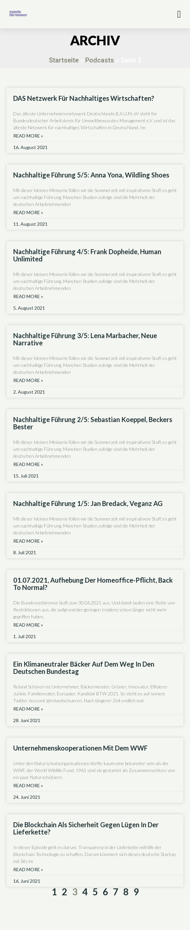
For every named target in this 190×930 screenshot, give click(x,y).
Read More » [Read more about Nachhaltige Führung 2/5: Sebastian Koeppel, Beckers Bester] (28, 464)
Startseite (64, 60)
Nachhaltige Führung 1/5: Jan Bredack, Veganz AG (88, 503)
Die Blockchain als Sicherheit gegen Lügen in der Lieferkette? (86, 828)
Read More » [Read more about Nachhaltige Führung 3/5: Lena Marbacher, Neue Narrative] (28, 380)
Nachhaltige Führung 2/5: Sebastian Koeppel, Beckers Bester (92, 423)
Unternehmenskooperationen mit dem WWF (80, 748)
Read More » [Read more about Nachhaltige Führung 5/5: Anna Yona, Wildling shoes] (28, 212)
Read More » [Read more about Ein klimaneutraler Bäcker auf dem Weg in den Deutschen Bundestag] (28, 709)
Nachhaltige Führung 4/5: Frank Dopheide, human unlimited (87, 255)
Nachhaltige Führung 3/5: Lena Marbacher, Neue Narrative (85, 339)
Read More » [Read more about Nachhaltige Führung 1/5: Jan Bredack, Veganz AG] (28, 541)
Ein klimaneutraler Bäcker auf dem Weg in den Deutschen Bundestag (83, 667)
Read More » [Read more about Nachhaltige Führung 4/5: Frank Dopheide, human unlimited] (28, 296)
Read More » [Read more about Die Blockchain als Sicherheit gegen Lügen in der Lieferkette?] (28, 869)
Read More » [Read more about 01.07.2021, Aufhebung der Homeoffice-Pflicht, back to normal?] (28, 625)
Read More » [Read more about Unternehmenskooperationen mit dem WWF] (28, 785)
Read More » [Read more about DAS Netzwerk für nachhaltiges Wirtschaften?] (28, 136)
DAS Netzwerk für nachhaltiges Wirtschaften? (83, 98)
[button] (179, 14)
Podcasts (99, 60)
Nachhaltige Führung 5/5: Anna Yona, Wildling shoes (91, 175)
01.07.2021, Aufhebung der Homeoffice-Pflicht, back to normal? (93, 583)
